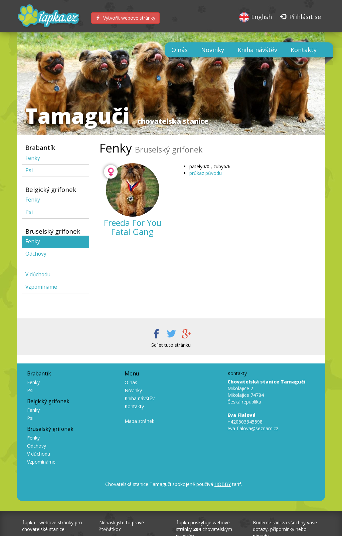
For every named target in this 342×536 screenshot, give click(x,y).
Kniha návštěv (257, 50)
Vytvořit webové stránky (125, 18)
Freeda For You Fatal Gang (132, 227)
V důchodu (37, 274)
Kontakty (304, 50)
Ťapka (28, 522)
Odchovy (35, 253)
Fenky (32, 158)
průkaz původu (205, 173)
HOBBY (222, 484)
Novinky (212, 50)
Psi (29, 170)
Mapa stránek (139, 421)
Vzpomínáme (41, 286)
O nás (179, 50)
